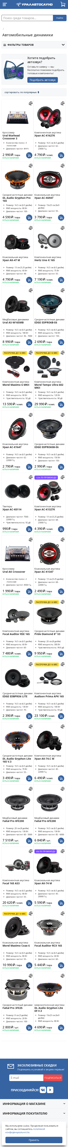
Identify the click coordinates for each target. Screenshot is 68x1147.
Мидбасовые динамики (18, 321)
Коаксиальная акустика (49, 196)
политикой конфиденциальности (25, 1131)
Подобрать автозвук (43, 80)
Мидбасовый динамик (18, 819)
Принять (34, 1140)
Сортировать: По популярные (21, 92)
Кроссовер (18, 135)
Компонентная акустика (49, 134)
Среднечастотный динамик (19, 1006)
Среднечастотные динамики (20, 198)
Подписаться (52, 1077)
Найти (59, 17)
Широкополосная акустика (51, 1008)
